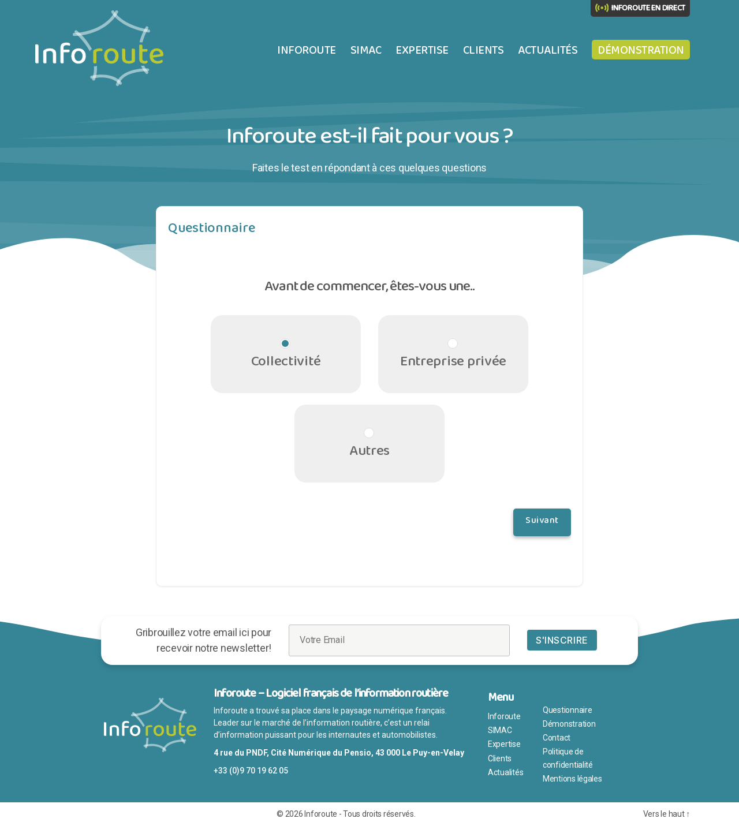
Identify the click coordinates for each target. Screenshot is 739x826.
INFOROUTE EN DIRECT (648, 8)
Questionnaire (567, 710)
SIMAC (366, 50)
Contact (556, 737)
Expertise (422, 50)
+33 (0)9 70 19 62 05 (251, 770)
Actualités (547, 50)
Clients (483, 50)
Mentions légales (572, 778)
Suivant (542, 522)
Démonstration (641, 50)
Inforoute (306, 50)
